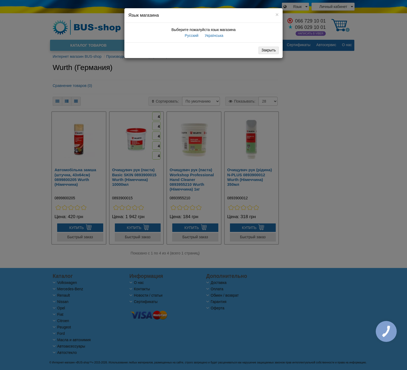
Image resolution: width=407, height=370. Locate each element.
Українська (213, 35)
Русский (191, 35)
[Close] (277, 14)
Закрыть (268, 50)
